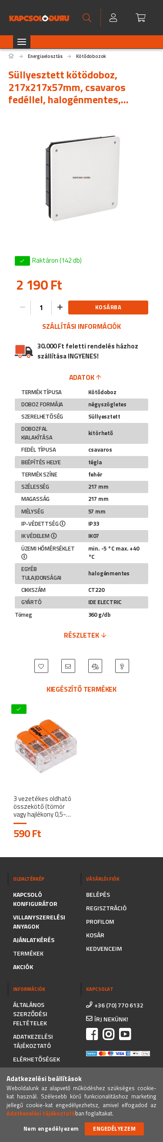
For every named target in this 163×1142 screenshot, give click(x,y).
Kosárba (108, 307)
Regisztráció (106, 907)
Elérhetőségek (36, 1059)
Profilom (100, 921)
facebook (91, 1034)
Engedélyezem (114, 1128)
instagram (108, 1034)
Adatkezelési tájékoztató (33, 1041)
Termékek (28, 953)
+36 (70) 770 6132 (118, 1005)
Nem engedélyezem (51, 1129)
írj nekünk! (111, 1019)
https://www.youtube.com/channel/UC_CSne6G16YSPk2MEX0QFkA (124, 1034)
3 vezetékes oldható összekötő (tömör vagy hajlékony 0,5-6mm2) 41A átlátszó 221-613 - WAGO (42, 806)
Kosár (95, 934)
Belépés (98, 894)
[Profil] (114, 18)
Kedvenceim (104, 948)
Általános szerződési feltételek (30, 1013)
